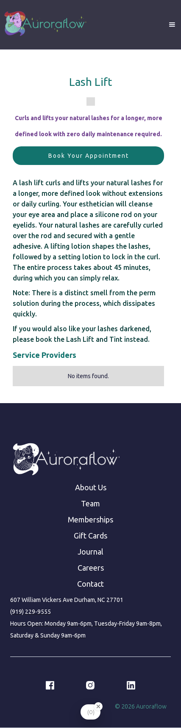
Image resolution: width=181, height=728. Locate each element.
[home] (44, 24)
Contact (90, 584)
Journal (90, 551)
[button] (172, 24)
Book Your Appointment (88, 155)
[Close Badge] (98, 706)
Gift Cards (90, 535)
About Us (90, 487)
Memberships (90, 519)
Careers (91, 567)
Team (90, 503)
